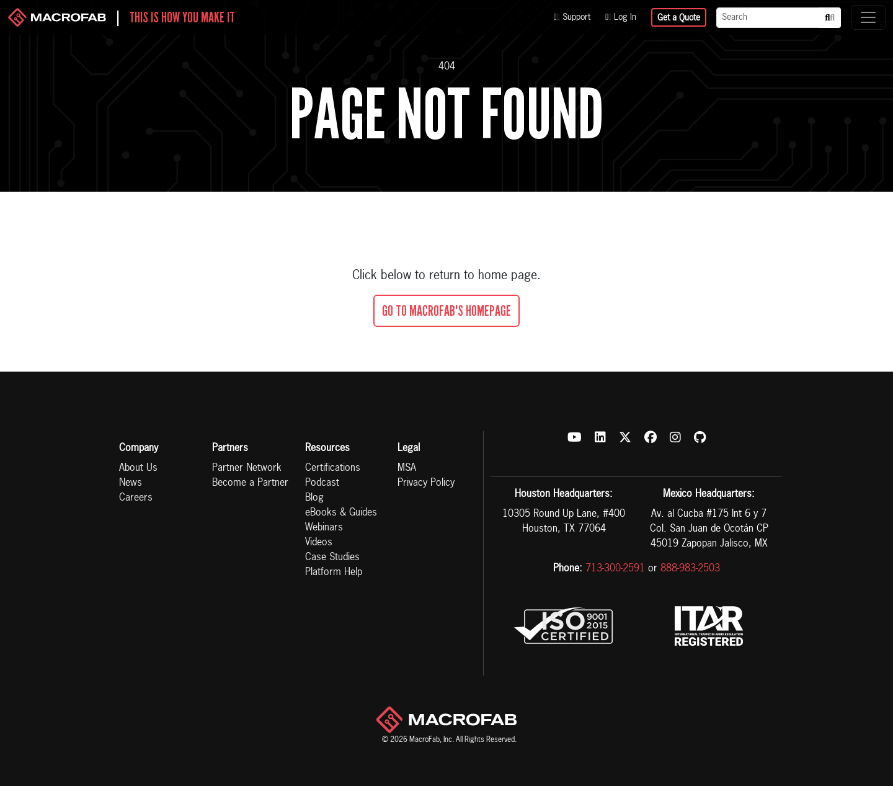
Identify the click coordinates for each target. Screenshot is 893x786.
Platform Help (333, 573)
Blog (314, 498)
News (130, 483)
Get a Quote (678, 18)
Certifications (332, 468)
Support (572, 17)
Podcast (322, 483)
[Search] (767, 17)
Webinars (324, 528)
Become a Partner (250, 483)
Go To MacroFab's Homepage (446, 310)
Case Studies (332, 558)
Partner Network (247, 468)
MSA (407, 468)
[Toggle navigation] (868, 17)
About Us (138, 468)
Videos (318, 543)
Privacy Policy (426, 483)
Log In (620, 17)
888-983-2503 (690, 569)
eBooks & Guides (341, 513)
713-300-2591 (615, 569)
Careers (136, 498)
